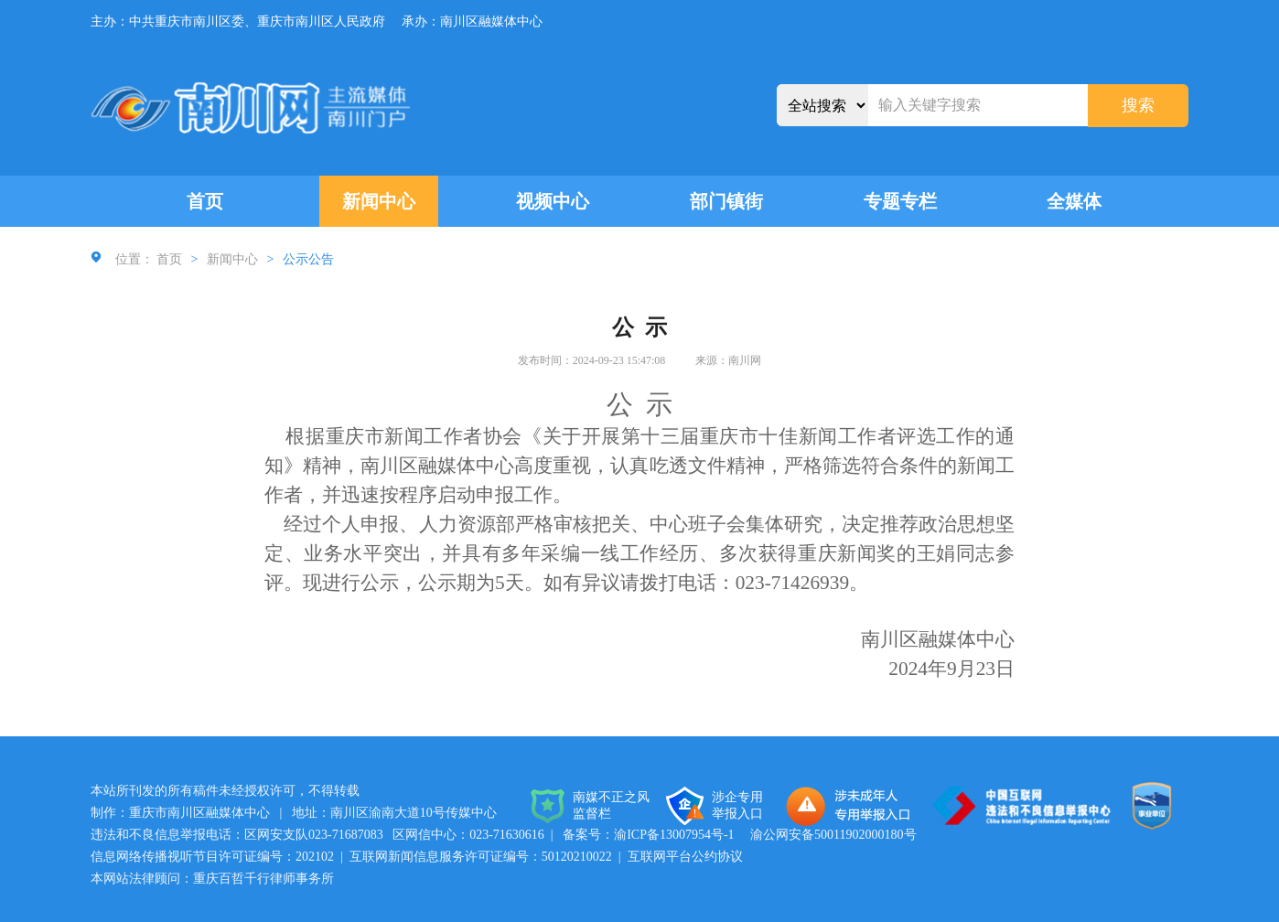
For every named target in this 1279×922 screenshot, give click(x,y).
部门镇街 (726, 201)
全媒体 (1074, 201)
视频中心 (552, 201)
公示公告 (308, 259)
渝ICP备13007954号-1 (674, 835)
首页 (205, 201)
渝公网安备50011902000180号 (833, 835)
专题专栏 (900, 201)
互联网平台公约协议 (685, 856)
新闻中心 (378, 201)
